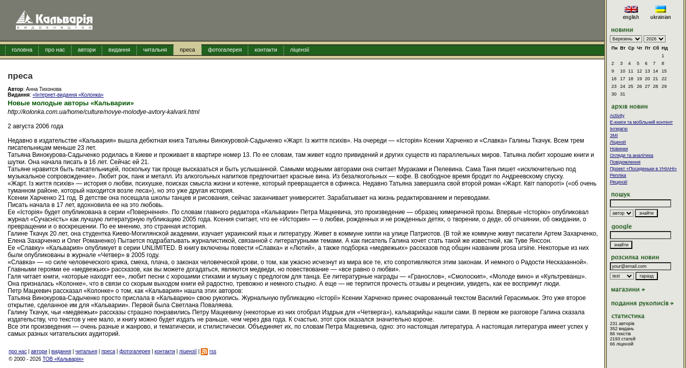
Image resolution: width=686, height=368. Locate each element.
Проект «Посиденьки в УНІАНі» (643, 168)
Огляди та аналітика (631, 155)
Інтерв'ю (619, 128)
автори (87, 50)
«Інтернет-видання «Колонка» (68, 95)
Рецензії (618, 182)
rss (212, 351)
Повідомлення (625, 162)
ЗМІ (614, 135)
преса (187, 50)
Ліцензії (618, 142)
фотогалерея (225, 50)
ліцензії (300, 50)
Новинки (619, 148)
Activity (617, 115)
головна (22, 50)
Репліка (618, 175)
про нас (55, 50)
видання (119, 50)
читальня (155, 50)
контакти (265, 50)
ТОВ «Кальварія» (62, 359)
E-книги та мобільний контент (641, 122)
